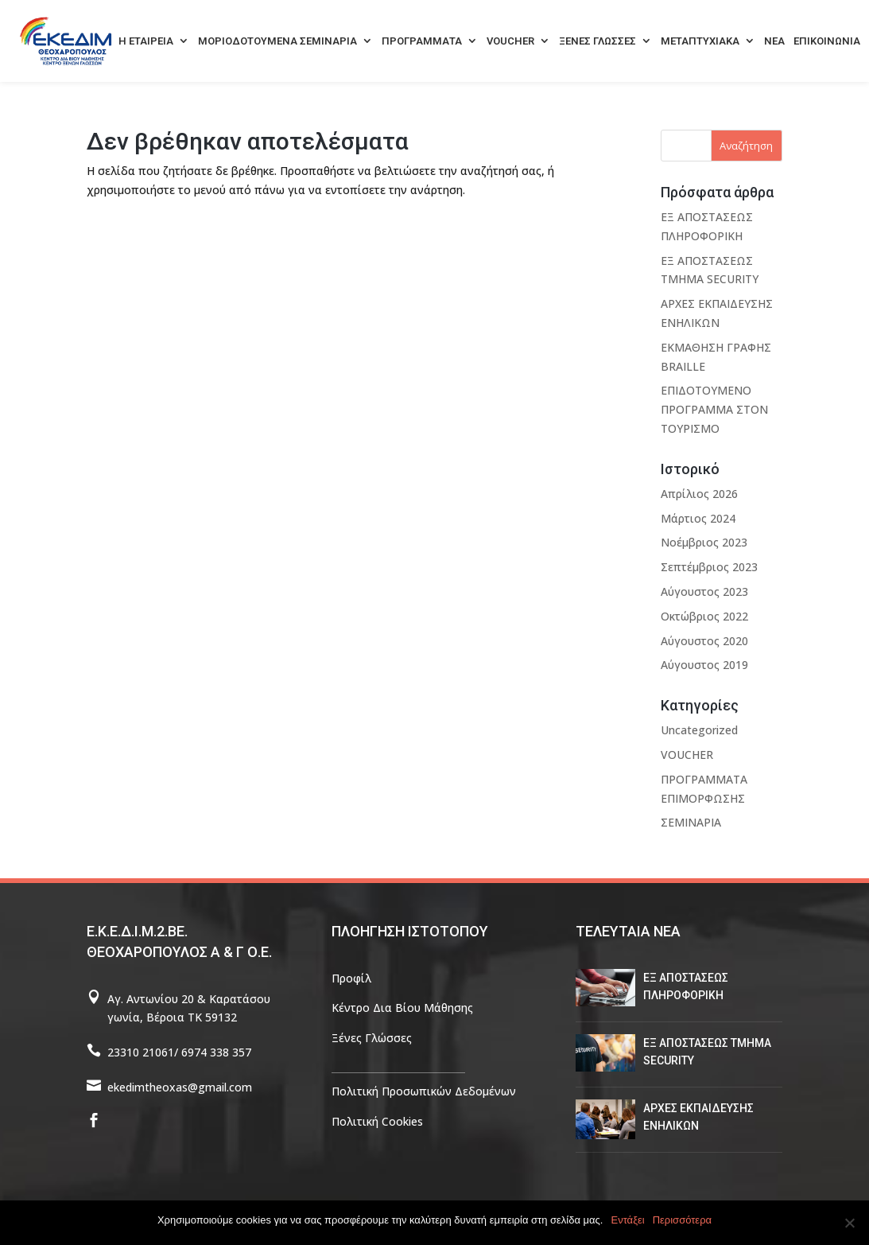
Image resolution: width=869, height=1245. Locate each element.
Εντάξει (628, 1220)
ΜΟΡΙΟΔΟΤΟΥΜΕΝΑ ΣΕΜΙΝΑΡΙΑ (277, 41)
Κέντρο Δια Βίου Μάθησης (402, 1007)
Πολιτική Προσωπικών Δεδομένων (424, 1091)
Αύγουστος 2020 (704, 640)
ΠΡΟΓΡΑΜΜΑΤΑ (422, 41)
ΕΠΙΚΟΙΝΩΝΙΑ (826, 41)
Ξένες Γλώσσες (372, 1037)
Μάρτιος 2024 (698, 518)
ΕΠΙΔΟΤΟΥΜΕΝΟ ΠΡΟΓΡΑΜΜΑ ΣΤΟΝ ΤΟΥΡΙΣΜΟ (714, 409)
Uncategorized (699, 729)
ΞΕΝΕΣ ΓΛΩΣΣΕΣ (597, 41)
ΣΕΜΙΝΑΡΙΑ (691, 822)
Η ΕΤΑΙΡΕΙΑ (145, 41)
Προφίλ (351, 978)
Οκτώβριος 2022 (704, 616)
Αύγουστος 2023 (704, 591)
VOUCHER (510, 41)
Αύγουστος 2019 (704, 664)
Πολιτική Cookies (377, 1121)
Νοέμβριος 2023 (704, 542)
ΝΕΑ (774, 41)
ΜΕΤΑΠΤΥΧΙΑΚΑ (700, 41)
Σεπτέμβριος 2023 (709, 566)
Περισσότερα (682, 1220)
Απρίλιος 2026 (699, 493)
